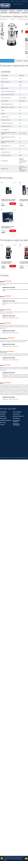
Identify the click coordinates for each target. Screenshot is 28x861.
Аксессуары (3, 422)
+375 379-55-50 (17, 4)
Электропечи (4, 12)
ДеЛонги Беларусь (4, 19)
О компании (3, 1)
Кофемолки (19, 10)
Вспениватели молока (5, 420)
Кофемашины (4, 10)
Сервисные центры (23, 1)
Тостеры (2, 424)
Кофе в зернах (3, 418)
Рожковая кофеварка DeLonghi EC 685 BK (6, 262)
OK (26, 858)
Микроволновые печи (14, 12)
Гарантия (17, 1)
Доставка (12, 1)
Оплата (7, 1)
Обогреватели (16, 418)
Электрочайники (17, 411)
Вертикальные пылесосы (16, 421)
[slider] (8, 281)
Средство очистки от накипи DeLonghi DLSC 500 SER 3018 (8, 200)
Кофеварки (12, 10)
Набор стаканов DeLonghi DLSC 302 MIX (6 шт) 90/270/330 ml (7, 227)
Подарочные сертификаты (16, 424)
